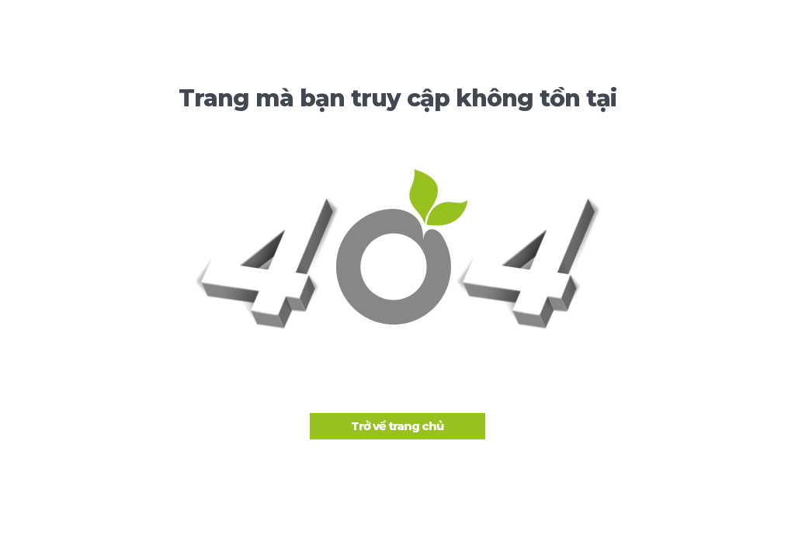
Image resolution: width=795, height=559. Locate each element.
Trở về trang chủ (397, 425)
